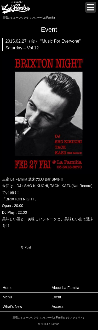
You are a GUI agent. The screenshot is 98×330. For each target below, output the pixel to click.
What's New (12, 306)
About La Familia (65, 288)
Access (58, 306)
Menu (7, 297)
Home (8, 288)
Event (56, 297)
